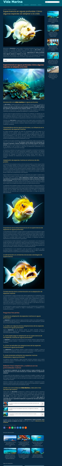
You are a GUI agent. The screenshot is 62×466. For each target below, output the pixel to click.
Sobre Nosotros (33, 4)
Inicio (21, 4)
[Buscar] (59, 2)
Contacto (39, 4)
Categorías (26, 4)
